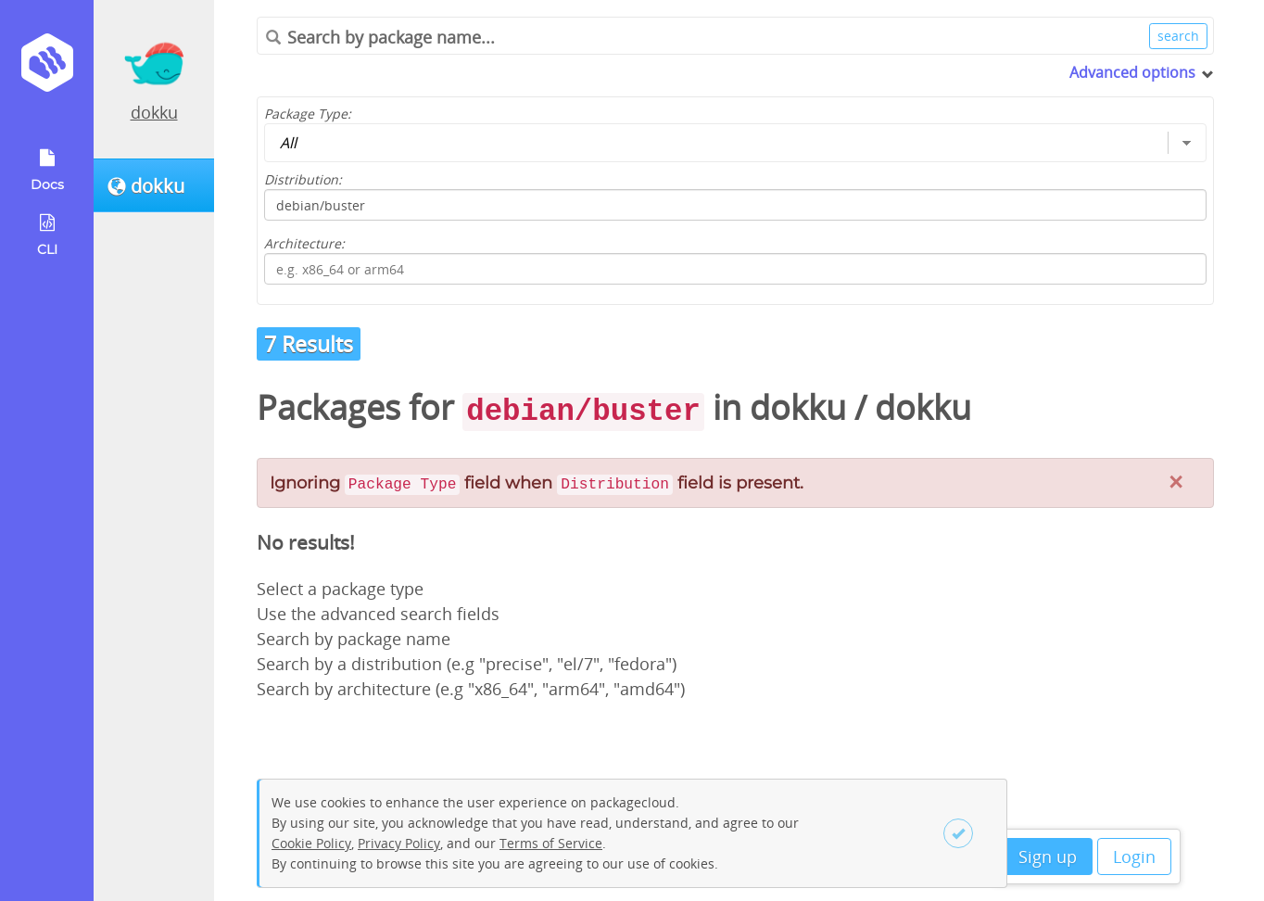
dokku (154, 112)
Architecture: (304, 243)
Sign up (1047, 856)
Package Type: (307, 113)
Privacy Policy (399, 843)
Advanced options (1132, 72)
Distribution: (303, 179)
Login (1134, 856)
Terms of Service (550, 843)
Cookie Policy (311, 843)
